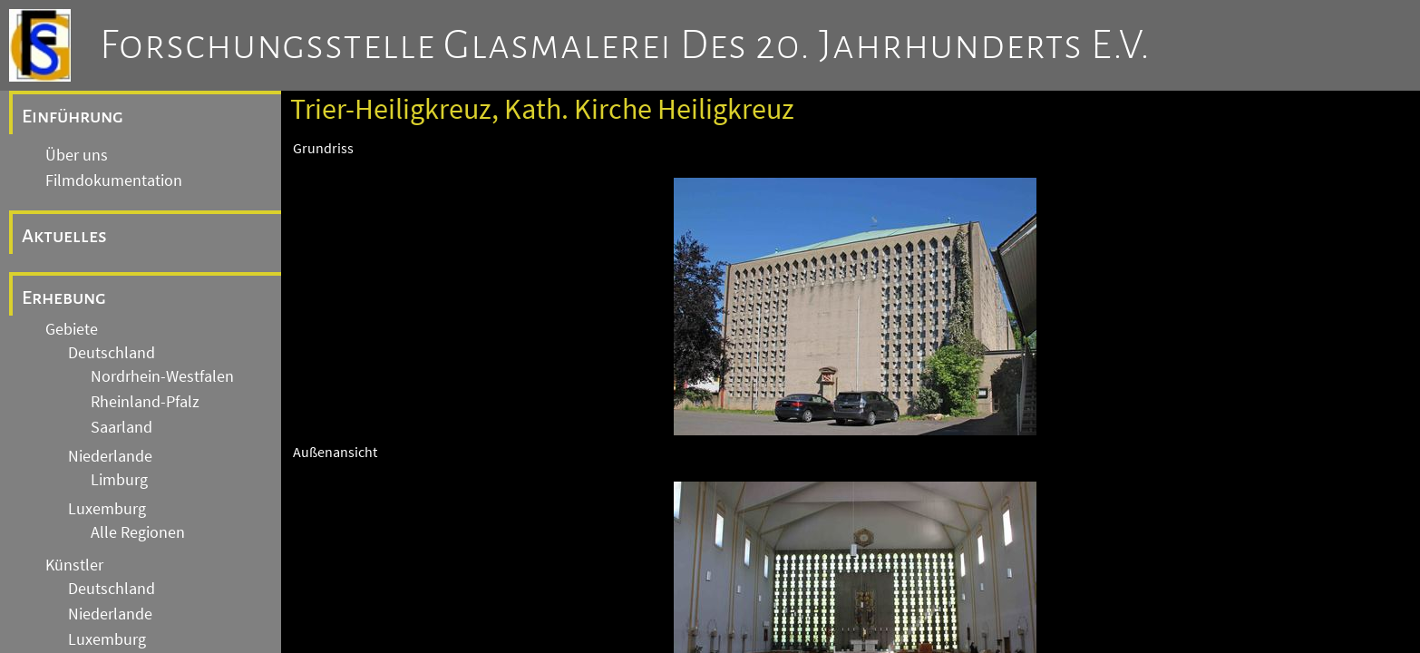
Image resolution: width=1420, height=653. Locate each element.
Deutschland (111, 353)
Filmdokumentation (113, 180)
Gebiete (71, 329)
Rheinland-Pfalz (145, 402)
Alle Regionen (138, 532)
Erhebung (64, 297)
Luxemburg (107, 509)
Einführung (72, 116)
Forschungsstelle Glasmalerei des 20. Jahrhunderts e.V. (625, 45)
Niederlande (110, 456)
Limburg (119, 480)
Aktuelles (64, 236)
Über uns (76, 155)
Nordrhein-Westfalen (162, 376)
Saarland (121, 427)
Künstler (74, 565)
